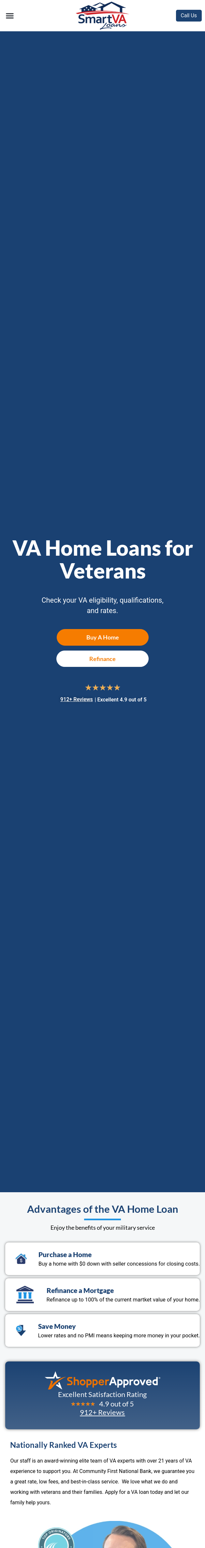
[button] (9, 15)
